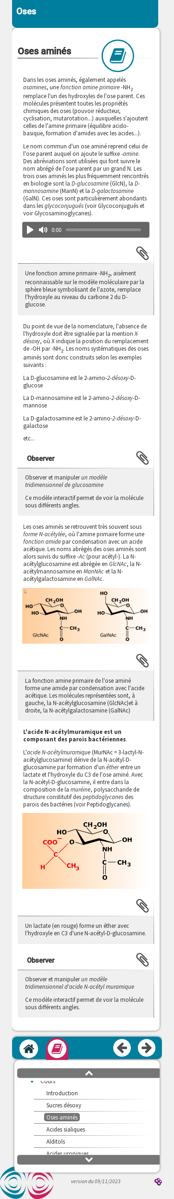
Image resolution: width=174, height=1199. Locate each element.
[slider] (103, 229)
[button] (85, 616)
